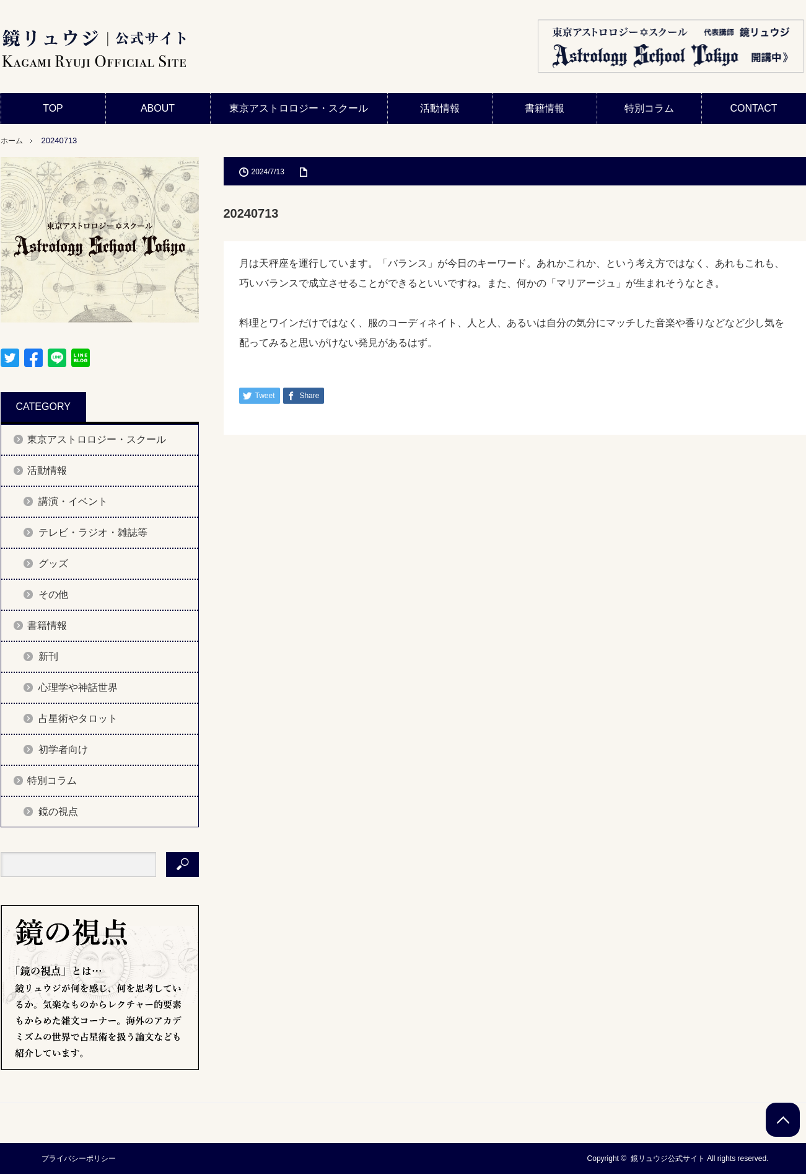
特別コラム (649, 108)
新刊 (48, 656)
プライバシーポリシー (75, 1158)
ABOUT (158, 108)
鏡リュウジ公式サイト (668, 1158)
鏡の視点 (58, 811)
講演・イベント (73, 501)
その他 (53, 594)
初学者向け (63, 749)
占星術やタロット (78, 718)
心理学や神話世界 (78, 687)
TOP (53, 108)
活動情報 (440, 108)
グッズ (53, 563)
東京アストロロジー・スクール (298, 108)
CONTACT (753, 108)
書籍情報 (544, 108)
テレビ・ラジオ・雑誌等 (92, 532)
